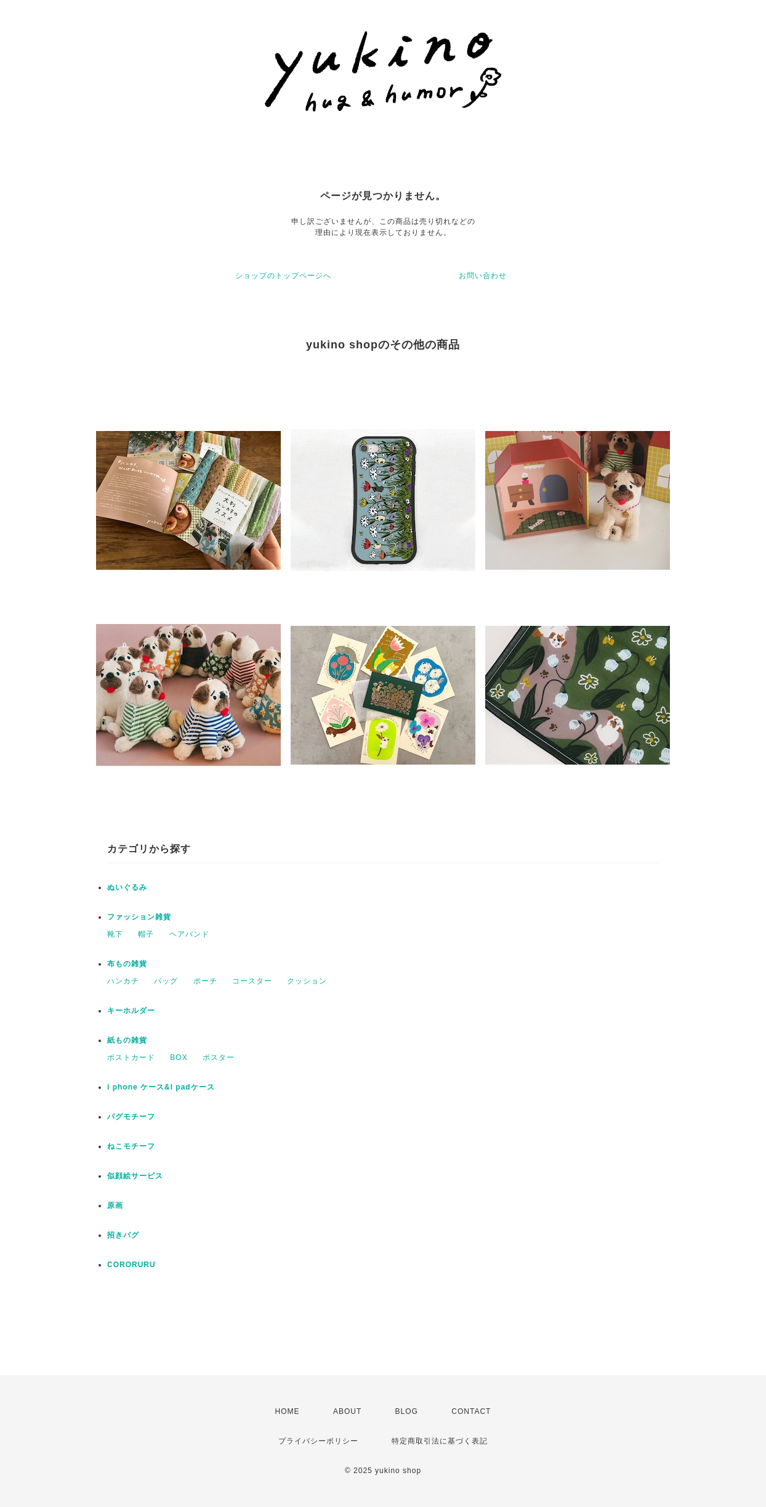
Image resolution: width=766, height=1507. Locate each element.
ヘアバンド (189, 934)
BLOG (406, 1411)
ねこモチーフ (131, 1146)
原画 (115, 1205)
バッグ (166, 981)
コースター (252, 981)
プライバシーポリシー (318, 1441)
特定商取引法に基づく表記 (440, 1441)
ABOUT (347, 1411)
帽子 (146, 934)
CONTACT (471, 1411)
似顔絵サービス (135, 1176)
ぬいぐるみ (127, 887)
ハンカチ (123, 981)
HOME (287, 1411)
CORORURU (131, 1264)
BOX (178, 1057)
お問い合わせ (483, 275)
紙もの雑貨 (127, 1040)
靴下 (115, 934)
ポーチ (205, 981)
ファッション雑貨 (139, 917)
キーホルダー (131, 1010)
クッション (307, 981)
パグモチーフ (131, 1116)
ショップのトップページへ (283, 275)
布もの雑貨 (127, 963)
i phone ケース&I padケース (161, 1087)
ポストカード (131, 1057)
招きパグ (123, 1235)
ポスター (219, 1057)
